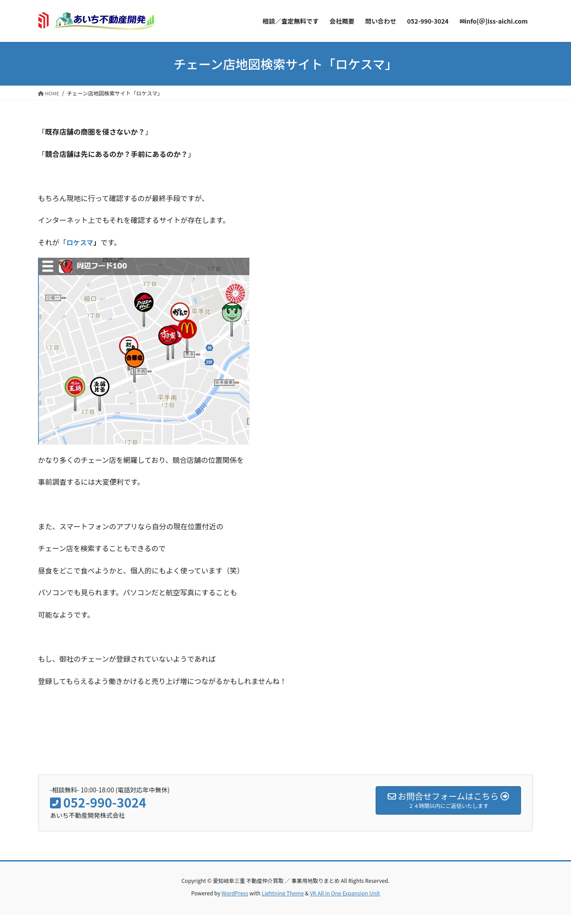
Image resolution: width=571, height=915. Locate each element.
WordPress (235, 893)
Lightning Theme (282, 893)
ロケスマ (80, 242)
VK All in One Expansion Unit (345, 893)
